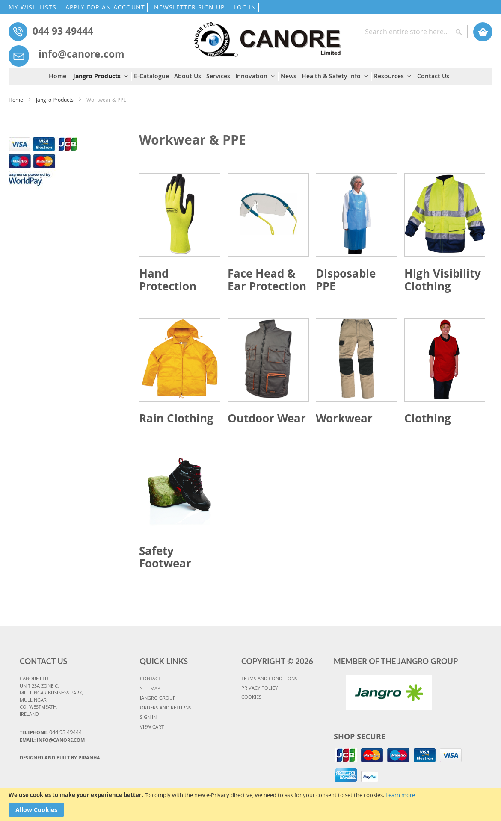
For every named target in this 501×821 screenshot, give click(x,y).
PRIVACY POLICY (259, 688)
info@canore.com (82, 54)
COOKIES (251, 697)
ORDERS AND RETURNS (165, 707)
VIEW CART (152, 727)
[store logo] (267, 35)
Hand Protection (167, 280)
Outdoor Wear (267, 418)
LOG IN (245, 7)
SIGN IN (148, 717)
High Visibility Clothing (442, 280)
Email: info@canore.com (52, 740)
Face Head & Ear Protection (267, 280)
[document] (250, 804)
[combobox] (414, 31)
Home (16, 99)
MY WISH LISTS (32, 7)
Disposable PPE (346, 280)
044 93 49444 (63, 31)
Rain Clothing (176, 418)
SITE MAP (150, 688)
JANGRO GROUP (158, 697)
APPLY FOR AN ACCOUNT (105, 7)
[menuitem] (59, 76)
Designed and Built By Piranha (60, 757)
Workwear (344, 418)
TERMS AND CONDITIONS (269, 678)
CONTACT (150, 678)
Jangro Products (55, 99)
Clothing (427, 418)
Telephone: (51, 732)
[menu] (250, 76)
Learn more (400, 795)
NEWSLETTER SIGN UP (189, 7)
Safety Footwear (165, 557)
